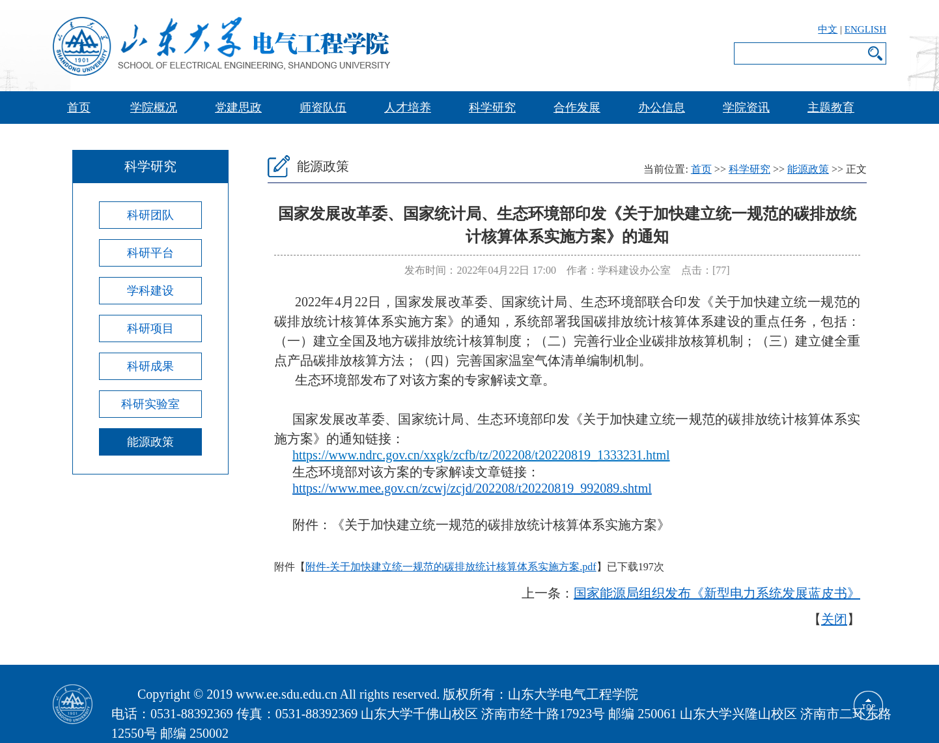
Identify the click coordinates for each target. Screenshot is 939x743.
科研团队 (150, 215)
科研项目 (150, 328)
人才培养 (407, 107)
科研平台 (150, 252)
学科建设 (150, 290)
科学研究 (492, 107)
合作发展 (577, 107)
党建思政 (238, 107)
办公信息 (661, 107)
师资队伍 (323, 107)
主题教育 (830, 107)
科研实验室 (150, 404)
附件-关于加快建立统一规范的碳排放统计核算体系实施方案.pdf (450, 566)
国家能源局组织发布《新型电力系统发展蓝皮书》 (717, 593)
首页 (79, 107)
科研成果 (150, 366)
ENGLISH (865, 29)
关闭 (834, 619)
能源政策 (150, 441)
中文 (827, 29)
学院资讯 (746, 107)
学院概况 (153, 107)
